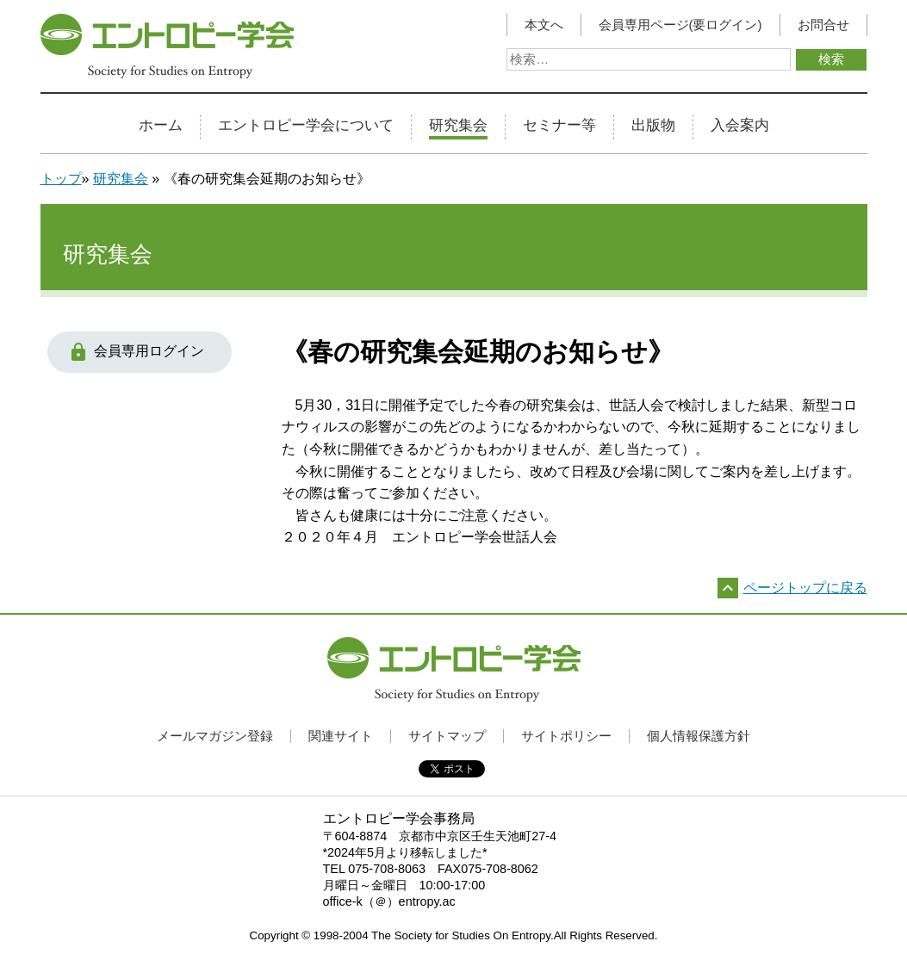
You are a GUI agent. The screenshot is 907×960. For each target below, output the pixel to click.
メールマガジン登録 (215, 735)
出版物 (653, 125)
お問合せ (823, 25)
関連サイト (340, 735)
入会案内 (740, 125)
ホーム (161, 125)
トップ (61, 178)
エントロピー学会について (306, 125)
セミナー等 (559, 125)
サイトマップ (447, 735)
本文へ (544, 25)
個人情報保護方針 (698, 735)
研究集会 (458, 125)
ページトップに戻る (805, 587)
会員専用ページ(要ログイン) (680, 25)
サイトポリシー (566, 735)
